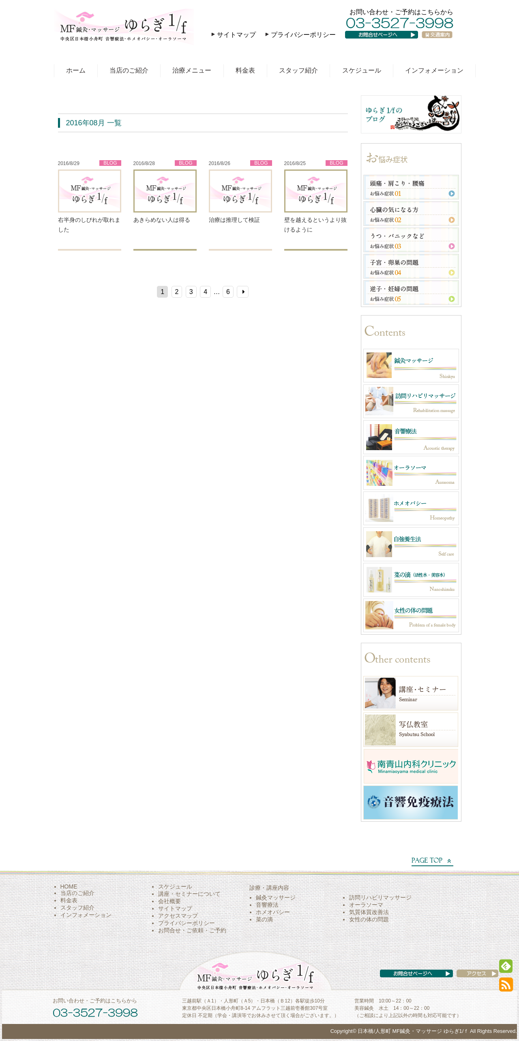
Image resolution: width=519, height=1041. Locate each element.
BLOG (110, 163)
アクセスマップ (178, 915)
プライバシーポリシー (303, 34)
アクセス (470, 981)
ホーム (76, 70)
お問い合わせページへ (387, 42)
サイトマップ (236, 34)
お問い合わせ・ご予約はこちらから (401, 12)
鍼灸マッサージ (276, 897)
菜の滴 (264, 919)
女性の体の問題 (369, 919)
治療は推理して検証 (234, 220)
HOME (68, 886)
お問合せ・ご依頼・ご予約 (192, 930)
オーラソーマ (366, 904)
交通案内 (440, 42)
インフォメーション (434, 70)
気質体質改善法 (369, 912)
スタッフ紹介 (298, 70)
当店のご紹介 (128, 70)
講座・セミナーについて (189, 894)
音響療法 (267, 904)
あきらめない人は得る (161, 220)
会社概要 (169, 901)
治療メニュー (191, 70)
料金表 (245, 70)
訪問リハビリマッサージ (380, 897)
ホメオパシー (273, 912)
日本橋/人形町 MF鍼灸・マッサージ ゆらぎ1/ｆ (413, 1031)
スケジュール (361, 70)
